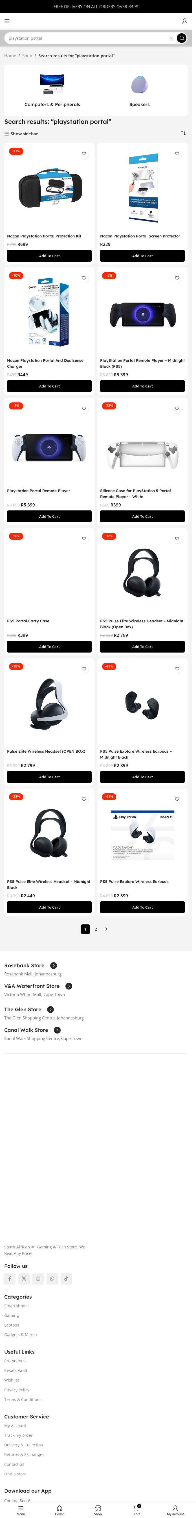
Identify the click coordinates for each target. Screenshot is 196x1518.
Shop (27, 55)
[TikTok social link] (66, 1153)
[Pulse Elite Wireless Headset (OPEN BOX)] (49, 709)
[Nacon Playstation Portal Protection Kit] (49, 188)
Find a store (15, 1348)
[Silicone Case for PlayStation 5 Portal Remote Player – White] (142, 448)
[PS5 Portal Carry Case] (49, 579)
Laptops (11, 1199)
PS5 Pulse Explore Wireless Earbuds (137, 887)
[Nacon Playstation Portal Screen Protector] (142, 188)
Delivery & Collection (23, 1319)
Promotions (15, 1235)
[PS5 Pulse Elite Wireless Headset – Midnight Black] (49, 839)
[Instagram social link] (38, 1153)
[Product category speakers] (139, 90)
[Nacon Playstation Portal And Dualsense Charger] (49, 318)
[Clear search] (171, 38)
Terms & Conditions (22, 1274)
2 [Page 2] (96, 935)
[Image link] (90, 1092)
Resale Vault (15, 1245)
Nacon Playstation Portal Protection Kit (48, 236)
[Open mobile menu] (7, 21)
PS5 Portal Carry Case (30, 626)
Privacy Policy (16, 1264)
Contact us (14, 1338)
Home (10, 55)
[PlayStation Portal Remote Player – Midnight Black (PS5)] (142, 318)
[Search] (96, 38)
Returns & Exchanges (24, 1329)
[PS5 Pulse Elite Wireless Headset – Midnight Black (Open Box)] (142, 579)
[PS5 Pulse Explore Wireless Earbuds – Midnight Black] (142, 709)
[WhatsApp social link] (52, 1153)
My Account (15, 1300)
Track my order (18, 1309)
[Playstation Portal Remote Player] (49, 448)
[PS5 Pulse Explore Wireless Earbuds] (142, 839)
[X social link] (24, 1153)
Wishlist (11, 1254)
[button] (49, 262)
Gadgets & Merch (20, 1209)
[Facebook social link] (10, 1153)
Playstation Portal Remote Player (41, 496)
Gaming (11, 1190)
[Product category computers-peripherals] (52, 90)
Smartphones (17, 1180)
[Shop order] (183, 133)
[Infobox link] (30, 971)
